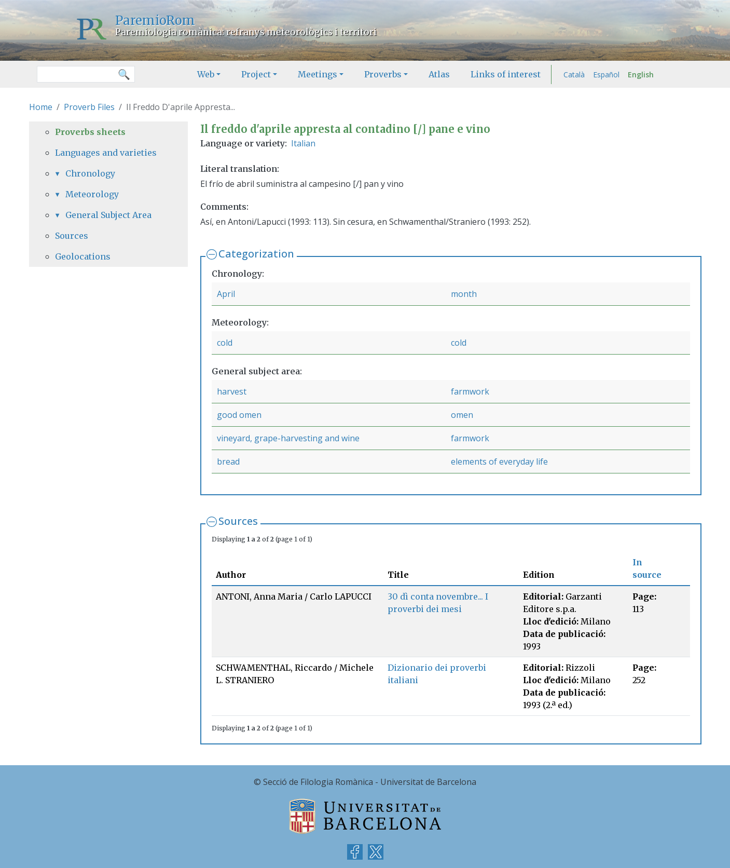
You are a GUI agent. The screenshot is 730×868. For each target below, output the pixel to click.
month (464, 294)
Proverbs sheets (90, 132)
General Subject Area (108, 215)
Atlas (439, 74)
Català (574, 74)
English (641, 74)
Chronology (90, 173)
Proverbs (383, 74)
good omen (239, 415)
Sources (238, 521)
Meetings (317, 74)
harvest (231, 391)
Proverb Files (89, 107)
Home (40, 107)
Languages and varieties (106, 152)
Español (606, 74)
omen (462, 415)
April (226, 294)
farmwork (470, 391)
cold (224, 342)
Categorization (256, 254)
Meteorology (92, 194)
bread (228, 461)
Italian (303, 143)
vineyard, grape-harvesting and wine (288, 438)
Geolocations (83, 256)
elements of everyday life (499, 461)
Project (256, 74)
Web (205, 74)
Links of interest (506, 74)
